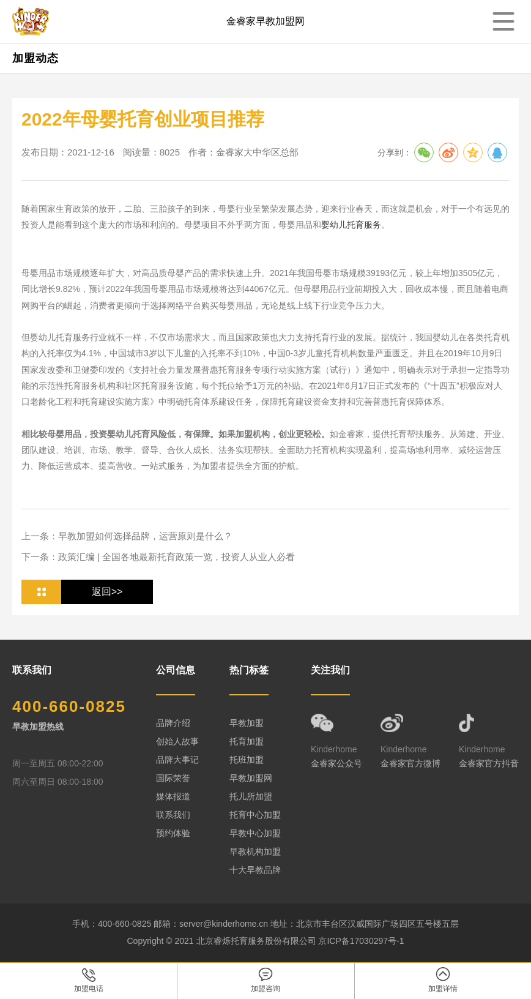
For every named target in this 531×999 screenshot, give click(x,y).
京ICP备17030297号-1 (361, 941)
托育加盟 (246, 741)
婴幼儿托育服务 (351, 225)
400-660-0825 (69, 706)
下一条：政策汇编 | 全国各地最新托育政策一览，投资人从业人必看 (158, 557)
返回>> (107, 591)
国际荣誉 (173, 778)
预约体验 (173, 833)
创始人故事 (177, 741)
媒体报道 (173, 796)
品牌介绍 (173, 723)
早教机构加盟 (255, 851)
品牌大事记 (177, 760)
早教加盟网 (250, 778)
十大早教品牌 (255, 870)
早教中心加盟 (255, 833)
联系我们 (173, 815)
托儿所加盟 (250, 796)
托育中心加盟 (255, 815)
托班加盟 (246, 760)
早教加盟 (246, 723)
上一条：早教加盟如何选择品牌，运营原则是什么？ (126, 536)
